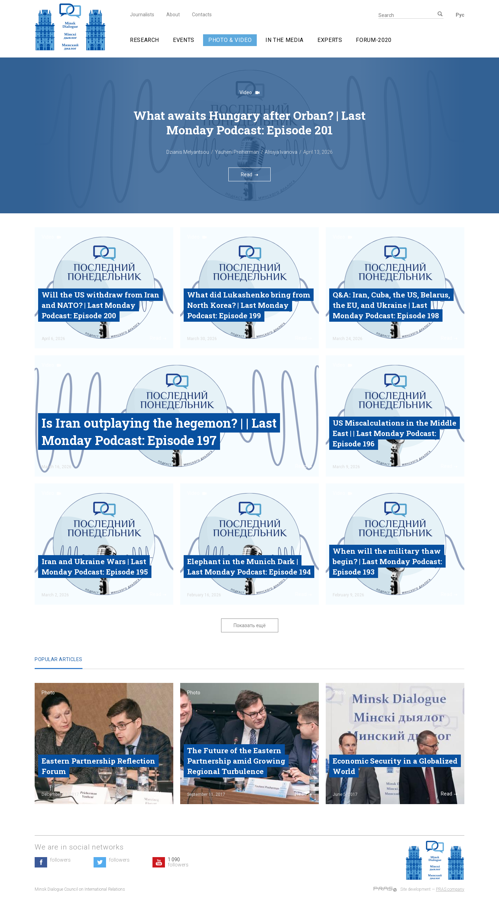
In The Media (284, 40)
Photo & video (230, 40)
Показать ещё (250, 625)
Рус (460, 15)
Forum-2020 (373, 40)
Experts (329, 40)
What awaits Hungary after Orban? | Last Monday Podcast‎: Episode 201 (249, 122)
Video (249, 92)
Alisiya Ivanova (281, 152)
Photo (48, 692)
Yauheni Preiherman (237, 152)
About (173, 14)
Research (144, 40)
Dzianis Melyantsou (187, 152)
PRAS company (450, 889)
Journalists (142, 14)
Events (183, 40)
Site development (415, 889)
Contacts (202, 14)
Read (249, 174)
